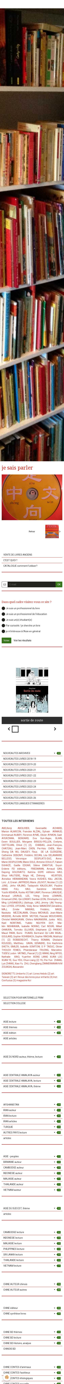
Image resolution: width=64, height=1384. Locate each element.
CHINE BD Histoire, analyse (32, 1343)
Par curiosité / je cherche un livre (21, 625)
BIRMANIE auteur (32, 1162)
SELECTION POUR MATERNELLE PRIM (23, 997)
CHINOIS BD (9, 1348)
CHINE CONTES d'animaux (32, 1367)
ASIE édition (32, 1033)
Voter (6, 640)
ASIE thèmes (32, 1027)
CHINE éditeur (32, 1308)
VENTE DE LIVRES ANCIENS (17, 554)
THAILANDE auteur (32, 1184)
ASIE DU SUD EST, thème (32, 1208)
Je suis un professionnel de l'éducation (24, 614)
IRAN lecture (32, 1115)
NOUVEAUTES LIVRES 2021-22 (19, 775)
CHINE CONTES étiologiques (32, 1378)
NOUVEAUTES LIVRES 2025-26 (19, 797)
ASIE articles (10, 1038)
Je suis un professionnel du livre (21, 608)
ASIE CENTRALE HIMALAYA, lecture (32, 1080)
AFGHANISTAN (32, 1104)
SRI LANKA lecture (32, 1254)
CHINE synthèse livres (32, 1313)
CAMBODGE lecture (32, 1232)
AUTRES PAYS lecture (32, 1132)
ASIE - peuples (32, 1156)
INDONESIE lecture (32, 1237)
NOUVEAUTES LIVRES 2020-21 (19, 770)
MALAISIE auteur (32, 1178)
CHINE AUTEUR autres (32, 1289)
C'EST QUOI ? (10, 560)
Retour (32, 531)
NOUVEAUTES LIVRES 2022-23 (19, 781)
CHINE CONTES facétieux (32, 1372)
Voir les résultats (22, 640)
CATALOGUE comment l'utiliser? (20, 565)
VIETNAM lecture (32, 1265)
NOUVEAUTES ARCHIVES (32, 753)
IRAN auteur (32, 1110)
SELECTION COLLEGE (14, 1003)
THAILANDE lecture (32, 1260)
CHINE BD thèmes (32, 1332)
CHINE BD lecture (32, 1337)
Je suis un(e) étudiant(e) (17, 620)
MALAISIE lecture (32, 1243)
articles (7, 1138)
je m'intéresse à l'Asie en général (21, 631)
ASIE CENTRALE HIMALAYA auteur (32, 1075)
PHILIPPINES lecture (32, 1249)
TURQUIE (32, 1127)
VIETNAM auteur (32, 1190)
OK (58, 584)
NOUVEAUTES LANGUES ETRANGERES (24, 803)
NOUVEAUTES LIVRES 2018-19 (19, 758)
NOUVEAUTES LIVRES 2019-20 (19, 764)
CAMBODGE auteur (32, 1167)
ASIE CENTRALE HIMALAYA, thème (32, 1086)
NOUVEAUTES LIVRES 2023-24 (19, 786)
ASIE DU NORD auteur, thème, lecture (32, 1056)
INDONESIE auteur (32, 1173)
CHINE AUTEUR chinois (32, 1284)
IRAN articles (32, 1121)
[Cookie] (7, 1377)
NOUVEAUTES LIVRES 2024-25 (19, 792)
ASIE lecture (32, 1021)
